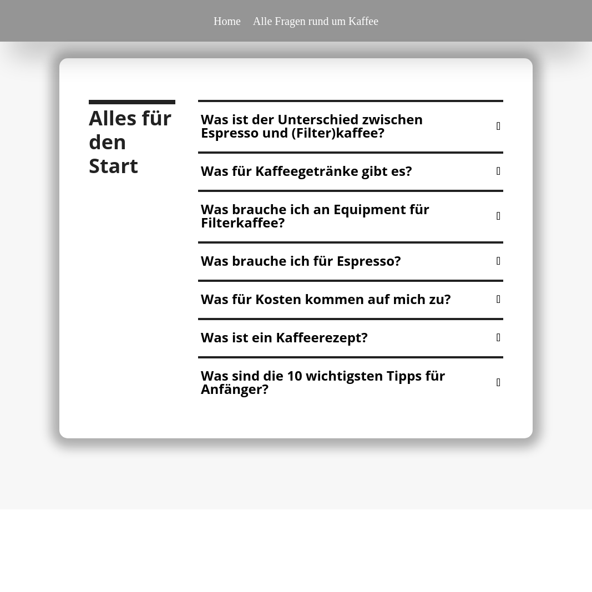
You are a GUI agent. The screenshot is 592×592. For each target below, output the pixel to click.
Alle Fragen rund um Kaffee (315, 22)
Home (227, 22)
